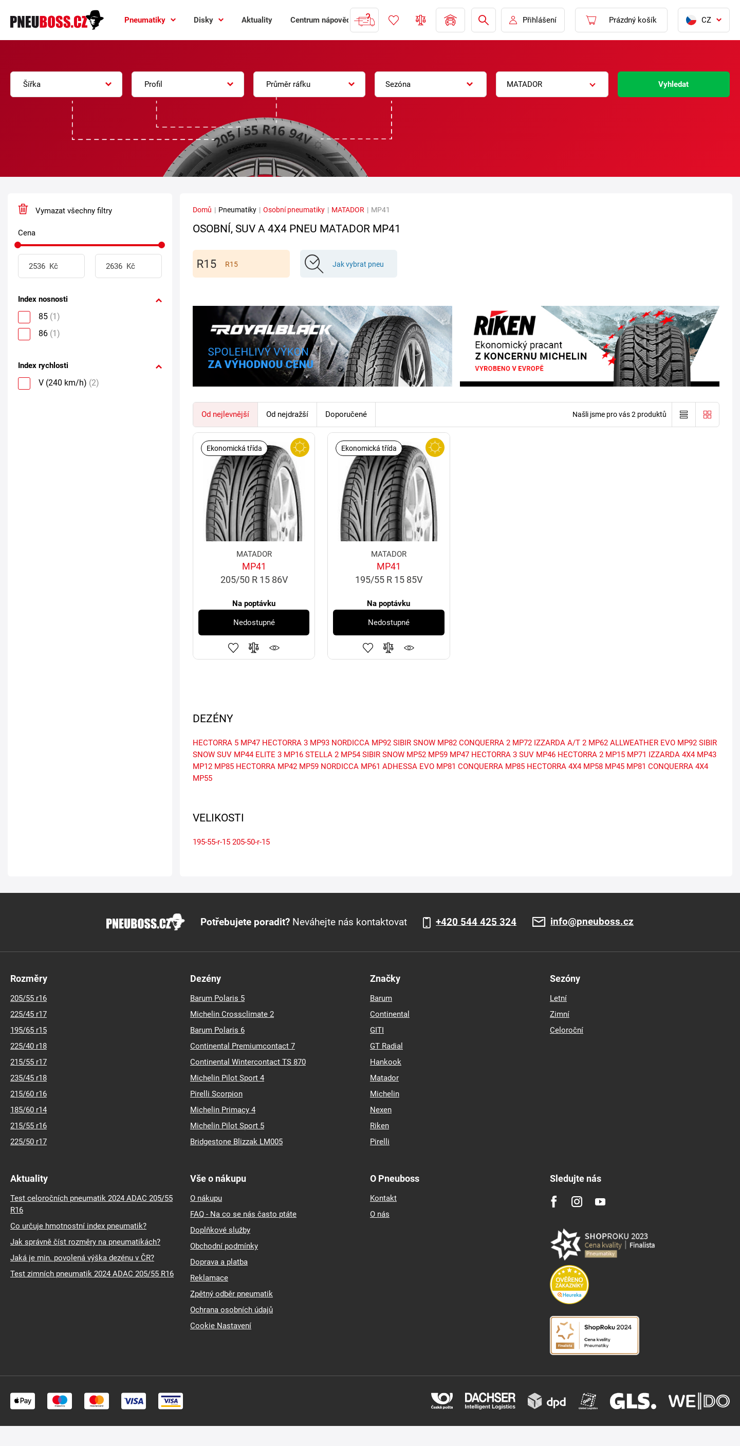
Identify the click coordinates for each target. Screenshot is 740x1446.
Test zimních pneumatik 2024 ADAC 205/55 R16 (92, 1273)
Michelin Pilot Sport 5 (227, 1125)
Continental (390, 1014)
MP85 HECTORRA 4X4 (543, 766)
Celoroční (566, 1030)
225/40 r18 (28, 1046)
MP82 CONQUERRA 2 (473, 742)
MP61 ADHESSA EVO (397, 766)
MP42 (287, 766)
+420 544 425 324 (476, 922)
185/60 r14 (28, 1109)
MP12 (202, 766)
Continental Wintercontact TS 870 (248, 1062)
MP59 (438, 754)
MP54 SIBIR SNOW (372, 754)
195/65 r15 (28, 1030)
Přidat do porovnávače (254, 648)
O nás (380, 1214)
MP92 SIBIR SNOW (403, 742)
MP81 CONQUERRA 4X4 (667, 766)
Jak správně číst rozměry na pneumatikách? (85, 1242)
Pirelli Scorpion (216, 1094)
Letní (558, 998)
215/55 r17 (28, 1062)
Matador (384, 1078)
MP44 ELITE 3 (258, 754)
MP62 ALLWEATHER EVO (631, 742)
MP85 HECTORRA (244, 766)
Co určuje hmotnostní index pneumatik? (78, 1226)
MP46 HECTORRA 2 (569, 754)
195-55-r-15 (211, 842)
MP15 (615, 754)
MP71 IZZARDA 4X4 (661, 754)
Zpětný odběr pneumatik (231, 1293)
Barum (381, 998)
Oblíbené (393, 20)
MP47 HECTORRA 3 (274, 742)
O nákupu (206, 1198)
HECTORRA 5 (215, 742)
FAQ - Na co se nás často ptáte (243, 1214)
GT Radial (386, 1046)
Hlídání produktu (274, 648)
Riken (379, 1125)
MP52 (416, 754)
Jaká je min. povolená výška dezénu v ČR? (82, 1257)
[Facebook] (554, 1202)
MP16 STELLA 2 (311, 754)
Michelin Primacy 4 (222, 1109)
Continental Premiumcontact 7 (242, 1046)
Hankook (385, 1062)
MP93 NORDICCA (339, 742)
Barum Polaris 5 (217, 998)
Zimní (559, 1014)
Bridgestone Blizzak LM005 (236, 1141)
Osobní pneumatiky (294, 210)
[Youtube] (600, 1202)
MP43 (706, 754)
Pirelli (380, 1141)
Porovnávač (421, 20)
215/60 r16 (28, 1094)
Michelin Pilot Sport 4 (227, 1078)
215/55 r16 (28, 1125)
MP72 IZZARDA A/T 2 (549, 742)
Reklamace (209, 1278)
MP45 (614, 766)
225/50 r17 (28, 1141)
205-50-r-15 (251, 842)
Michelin (384, 1094)
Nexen (381, 1109)
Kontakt (383, 1198)
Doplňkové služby (220, 1230)
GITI (377, 1030)
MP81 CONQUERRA (469, 766)
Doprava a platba (219, 1262)
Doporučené (346, 414)
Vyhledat (673, 84)
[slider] (17, 245)
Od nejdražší (287, 414)
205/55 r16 (28, 998)
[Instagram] (577, 1202)
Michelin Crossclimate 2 (232, 1014)
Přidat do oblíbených (233, 648)
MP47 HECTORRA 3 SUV (492, 754)
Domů (202, 210)
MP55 (202, 778)
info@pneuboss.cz (592, 922)
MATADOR (347, 210)
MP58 (593, 766)
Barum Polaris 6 (217, 1030)
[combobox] (66, 84)
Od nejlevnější (225, 414)
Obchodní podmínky (224, 1246)
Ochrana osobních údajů (231, 1309)
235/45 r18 (28, 1078)
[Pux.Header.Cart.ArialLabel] (621, 20)
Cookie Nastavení (220, 1325)
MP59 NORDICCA (329, 766)
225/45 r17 (28, 1014)
